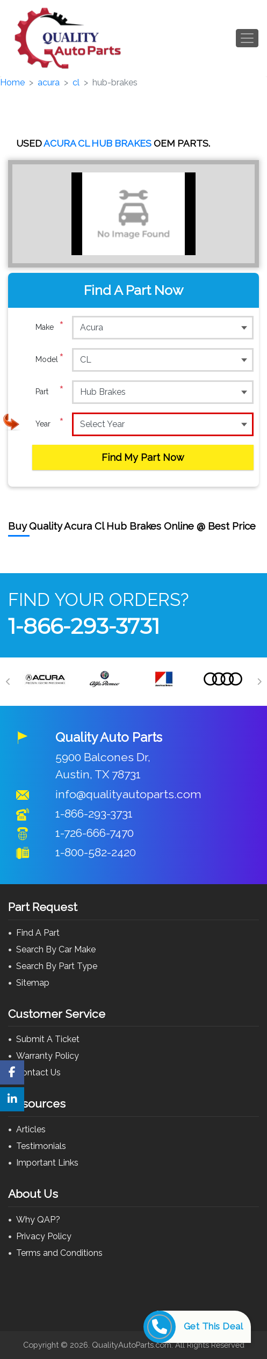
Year (49, 424)
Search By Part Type (56, 966)
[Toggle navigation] (247, 38)
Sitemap (32, 983)
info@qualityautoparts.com (128, 794)
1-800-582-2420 (95, 852)
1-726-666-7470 (94, 833)
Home (12, 82)
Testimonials (41, 1146)
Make (49, 327)
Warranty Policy (47, 1056)
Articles (31, 1129)
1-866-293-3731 (84, 626)
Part (49, 391)
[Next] (259, 682)
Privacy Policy (43, 1236)
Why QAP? (38, 1220)
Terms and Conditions (59, 1253)
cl (76, 82)
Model (49, 359)
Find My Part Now (143, 457)
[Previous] (8, 682)
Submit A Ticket (48, 1039)
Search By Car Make (56, 949)
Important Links (47, 1163)
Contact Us (38, 1072)
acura (49, 82)
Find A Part (38, 933)
